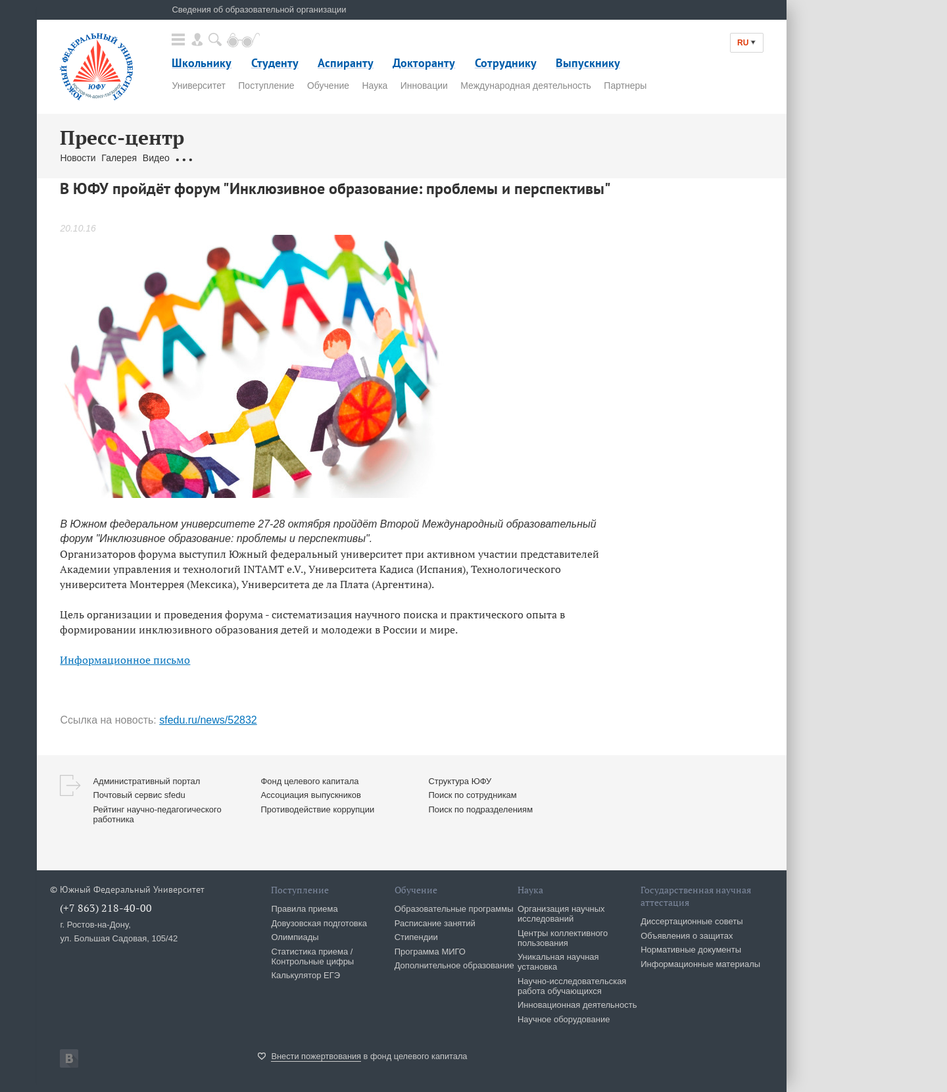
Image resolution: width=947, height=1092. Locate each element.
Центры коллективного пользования (563, 938)
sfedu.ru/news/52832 (208, 720)
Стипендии (416, 937)
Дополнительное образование (454, 965)
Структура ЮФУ (459, 781)
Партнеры (625, 85)
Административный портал (146, 781)
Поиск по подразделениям (480, 809)
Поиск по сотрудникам (472, 795)
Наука (374, 85)
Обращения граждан (219, 158)
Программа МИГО (430, 951)
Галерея (119, 158)
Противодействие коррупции (317, 809)
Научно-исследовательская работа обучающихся (572, 986)
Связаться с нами (307, 158)
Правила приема (304, 909)
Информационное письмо (125, 660)
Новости (77, 158)
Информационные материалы (700, 964)
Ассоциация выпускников (310, 795)
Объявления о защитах (687, 936)
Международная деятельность (525, 85)
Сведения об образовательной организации (259, 9)
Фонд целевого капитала (309, 781)
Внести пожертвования (316, 1056)
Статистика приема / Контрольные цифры (312, 956)
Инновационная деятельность (577, 1005)
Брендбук (371, 158)
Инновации (424, 85)
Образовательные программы (454, 909)
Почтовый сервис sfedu (139, 795)
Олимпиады (294, 937)
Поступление (266, 85)
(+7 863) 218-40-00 (106, 908)
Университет (198, 85)
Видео (156, 158)
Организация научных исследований (561, 914)
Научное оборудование (564, 1019)
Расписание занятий (435, 923)
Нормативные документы (691, 950)
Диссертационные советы (692, 921)
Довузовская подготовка (319, 923)
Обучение (328, 85)
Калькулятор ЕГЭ (305, 975)
